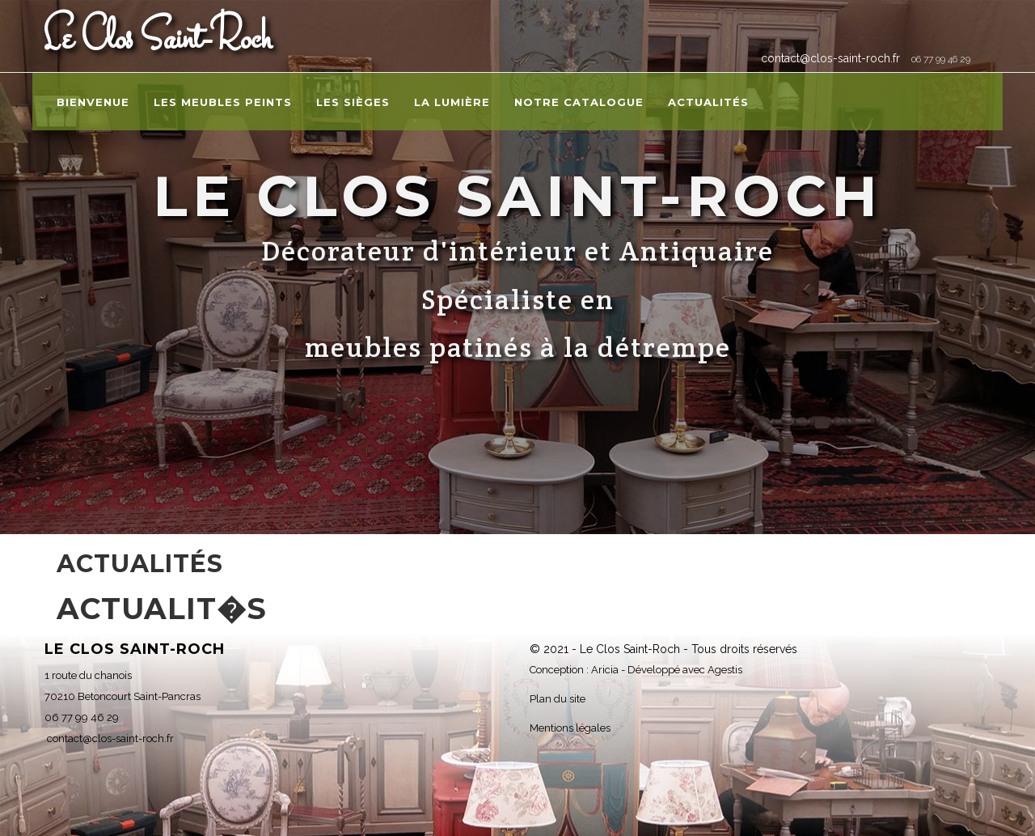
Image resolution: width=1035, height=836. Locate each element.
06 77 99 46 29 (940, 59)
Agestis (725, 670)
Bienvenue (93, 101)
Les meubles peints (223, 101)
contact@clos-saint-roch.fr (829, 58)
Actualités (708, 101)
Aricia (605, 670)
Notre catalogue (579, 101)
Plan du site (557, 699)
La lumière (452, 101)
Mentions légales (570, 728)
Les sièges (353, 101)
